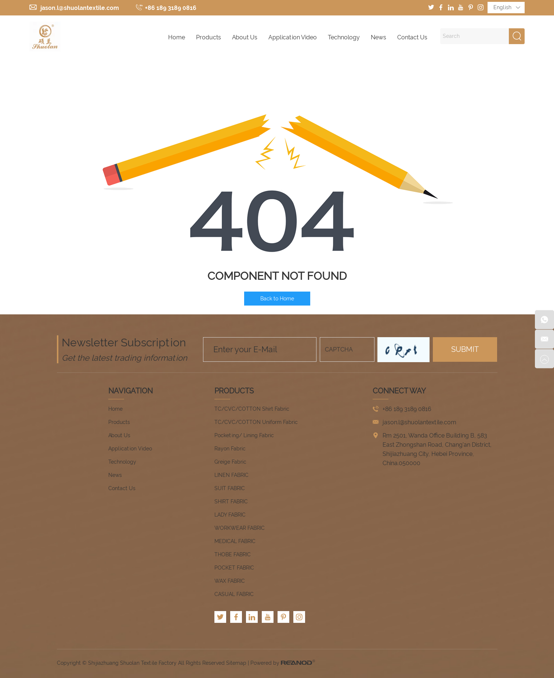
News (378, 37)
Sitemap (236, 663)
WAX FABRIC (229, 581)
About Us (244, 37)
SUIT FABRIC (229, 488)
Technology (344, 37)
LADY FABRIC (230, 515)
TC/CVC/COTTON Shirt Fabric (251, 409)
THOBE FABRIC (232, 554)
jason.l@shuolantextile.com (79, 7)
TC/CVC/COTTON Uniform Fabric (256, 422)
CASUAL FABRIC (234, 594)
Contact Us (412, 37)
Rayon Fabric (230, 449)
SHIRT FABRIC (231, 501)
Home (176, 37)
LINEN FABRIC (231, 475)
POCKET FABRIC (234, 568)
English (506, 7)
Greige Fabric (230, 462)
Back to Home (277, 298)
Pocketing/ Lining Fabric (244, 435)
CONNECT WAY (399, 390)
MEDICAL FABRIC (235, 541)
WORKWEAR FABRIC (239, 528)
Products (208, 37)
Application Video (292, 37)
